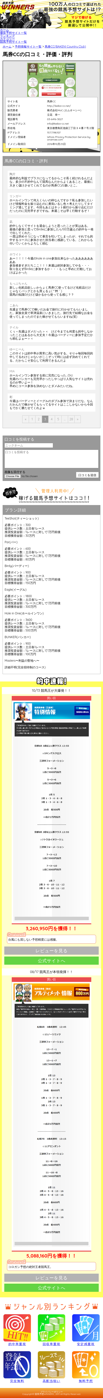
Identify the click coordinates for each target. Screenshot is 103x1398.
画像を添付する (14, 472)
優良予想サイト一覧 (13, 33)
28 (71, 419)
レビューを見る (51, 950)
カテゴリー (7, 39)
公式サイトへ (51, 960)
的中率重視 (17, 1330)
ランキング (7, 36)
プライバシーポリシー (51, 1391)
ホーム (4, 30)
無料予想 (85, 1366)
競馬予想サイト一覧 (13, 42)
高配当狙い (51, 1366)
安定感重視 (85, 1330)
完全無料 (17, 1366)
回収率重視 (51, 1330)
